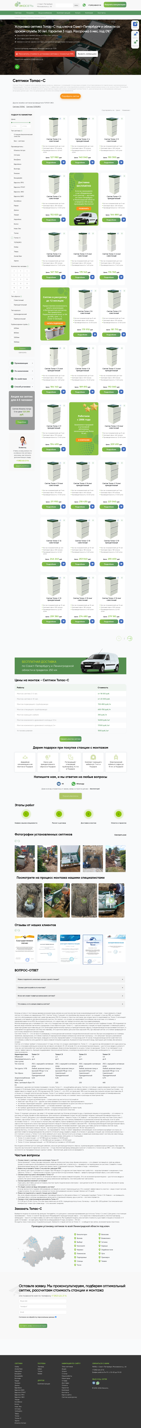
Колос (17, 1404)
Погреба (30, 13)
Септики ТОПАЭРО (33, 107)
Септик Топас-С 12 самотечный (53, 542)
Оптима (18, 1409)
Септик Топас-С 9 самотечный (114, 312)
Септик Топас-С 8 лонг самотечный (114, 427)
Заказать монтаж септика (70, 740)
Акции (63, 1369)
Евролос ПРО (19, 1395)
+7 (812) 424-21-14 (94, 5)
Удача (17, 1420)
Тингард (40, 1366)
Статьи (64, 1373)
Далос (17, 1385)
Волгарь (18, 1378)
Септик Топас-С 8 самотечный (85, 312)
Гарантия (64, 1388)
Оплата (64, 1385)
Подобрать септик (70, 96)
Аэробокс (18, 1371)
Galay (17, 1366)
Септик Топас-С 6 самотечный (54, 198)
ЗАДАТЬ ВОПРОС (22, 466)
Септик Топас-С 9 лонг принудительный (112, 485)
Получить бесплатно (70, 797)
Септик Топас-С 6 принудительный (54, 255)
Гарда (17, 1381)
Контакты (102, 13)
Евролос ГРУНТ (20, 1392)
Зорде (17, 1399)
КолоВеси (18, 1402)
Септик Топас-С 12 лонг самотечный (111, 600)
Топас (17, 1416)
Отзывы (64, 1381)
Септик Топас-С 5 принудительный (114, 198)
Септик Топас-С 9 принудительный (54, 427)
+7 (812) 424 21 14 (59, 1296)
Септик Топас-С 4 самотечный (54, 140)
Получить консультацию (115, 4)
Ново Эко (18, 1406)
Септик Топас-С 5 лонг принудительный (54, 370)
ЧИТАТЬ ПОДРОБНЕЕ (55, 323)
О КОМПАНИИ (84, 440)
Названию (126, 110)
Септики (18, 13)
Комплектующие (63, 13)
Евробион (18, 1388)
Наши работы (66, 1376)
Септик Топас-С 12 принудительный (53, 600)
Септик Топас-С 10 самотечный (82, 542)
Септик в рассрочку (68, 1397)
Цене (118, 110)
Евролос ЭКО (19, 1397)
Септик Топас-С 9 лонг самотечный (54, 485)
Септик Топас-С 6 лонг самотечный (112, 255)
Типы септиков (66, 1366)
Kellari (39, 1369)
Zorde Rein (19, 1369)
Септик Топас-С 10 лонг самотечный (82, 600)
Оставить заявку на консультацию (33, 1327)
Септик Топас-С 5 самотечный (112, 140)
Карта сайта (66, 1395)
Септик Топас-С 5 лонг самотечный (83, 255)
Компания (89, 13)
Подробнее (22, 422)
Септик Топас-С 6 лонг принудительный (112, 370)
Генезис (17, 1383)
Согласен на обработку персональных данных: (37, 1318)
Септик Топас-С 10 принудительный (111, 542)
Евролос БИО (19, 1390)
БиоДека (18, 1373)
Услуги (77, 13)
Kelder (39, 1373)
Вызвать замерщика (87, 54)
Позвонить (84, 209)
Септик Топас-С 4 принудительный (82, 140)
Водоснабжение (45, 13)
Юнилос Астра (20, 1423)
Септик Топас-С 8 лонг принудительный (83, 485)
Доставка (65, 1383)
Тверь (17, 1413)
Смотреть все (120, 835)
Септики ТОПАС (19, 107)
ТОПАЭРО (18, 1411)
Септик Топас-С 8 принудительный (82, 370)
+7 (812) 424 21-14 (22, 461)
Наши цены (65, 1378)
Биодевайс (19, 1376)
